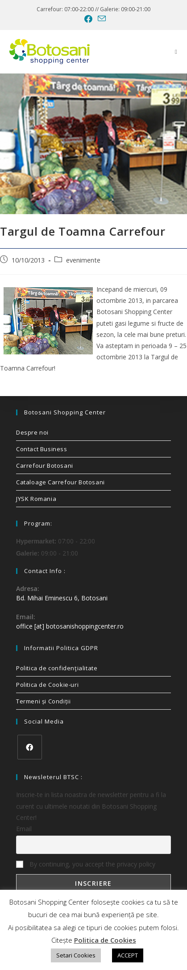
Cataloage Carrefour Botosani (60, 482)
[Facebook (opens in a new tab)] (88, 19)
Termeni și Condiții (43, 701)
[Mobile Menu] (176, 51)
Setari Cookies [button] (76, 955)
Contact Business (41, 449)
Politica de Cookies (105, 940)
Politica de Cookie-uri (47, 685)
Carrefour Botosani (44, 465)
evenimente (83, 260)
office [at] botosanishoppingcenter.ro (70, 626)
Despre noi (32, 432)
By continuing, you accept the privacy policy (85, 864)
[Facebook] (29, 747)
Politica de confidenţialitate (56, 668)
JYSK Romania (36, 499)
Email (24, 828)
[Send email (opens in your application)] (100, 18)
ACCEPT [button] (127, 955)
